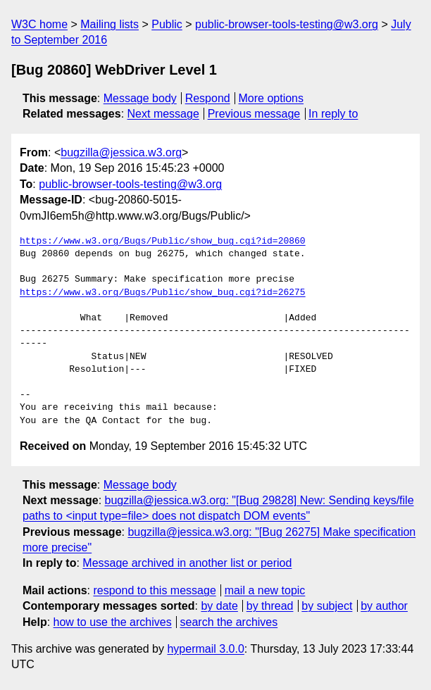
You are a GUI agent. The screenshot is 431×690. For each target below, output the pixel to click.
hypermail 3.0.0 (205, 649)
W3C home (39, 24)
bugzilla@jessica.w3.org (121, 152)
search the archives (229, 622)
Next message (163, 114)
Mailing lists (109, 24)
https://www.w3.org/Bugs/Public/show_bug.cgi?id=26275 (163, 293)
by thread (270, 606)
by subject (326, 606)
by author (384, 606)
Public (166, 24)
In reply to (333, 114)
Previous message (254, 114)
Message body (140, 98)
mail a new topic (265, 590)
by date (219, 606)
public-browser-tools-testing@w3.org (286, 24)
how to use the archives (113, 622)
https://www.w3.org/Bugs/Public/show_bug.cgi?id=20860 (163, 241)
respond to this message (154, 590)
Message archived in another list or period (187, 563)
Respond (207, 98)
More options (271, 98)
